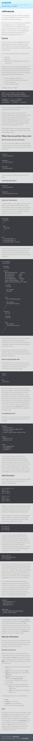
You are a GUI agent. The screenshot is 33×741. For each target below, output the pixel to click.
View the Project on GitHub (9, 6)
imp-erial (16, 736)
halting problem (6, 577)
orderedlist (25, 738)
